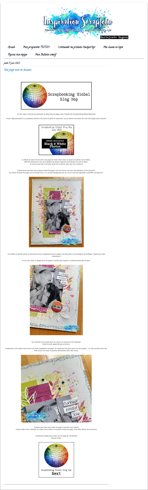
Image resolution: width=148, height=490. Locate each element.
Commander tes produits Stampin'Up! (76, 47)
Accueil (11, 47)
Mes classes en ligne (113, 47)
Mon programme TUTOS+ (36, 47)
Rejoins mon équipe (17, 55)
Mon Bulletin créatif (45, 55)
